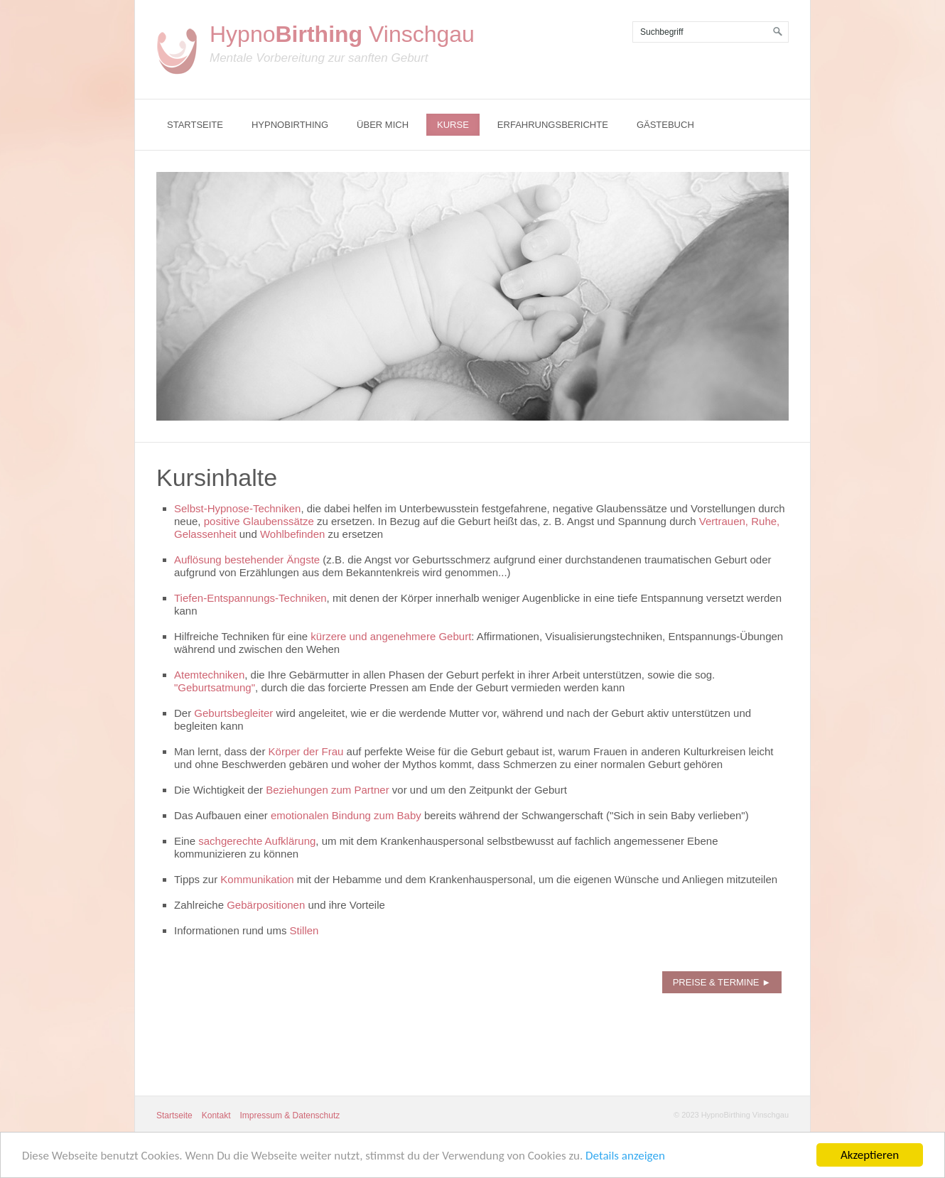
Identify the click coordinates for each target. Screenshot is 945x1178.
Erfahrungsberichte (552, 124)
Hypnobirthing (290, 124)
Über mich (383, 124)
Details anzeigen (625, 1157)
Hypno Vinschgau (342, 34)
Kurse (453, 124)
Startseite (195, 124)
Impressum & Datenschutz (290, 1115)
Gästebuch (665, 124)
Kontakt (216, 1115)
